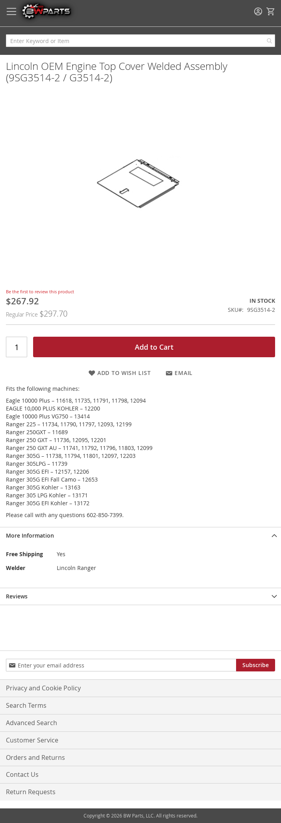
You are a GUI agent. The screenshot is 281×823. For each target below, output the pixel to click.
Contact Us (22, 774)
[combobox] (140, 40)
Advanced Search (31, 722)
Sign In (258, 11)
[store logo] (46, 11)
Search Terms (26, 705)
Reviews (17, 596)
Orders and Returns (35, 757)
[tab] (140, 535)
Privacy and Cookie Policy (43, 688)
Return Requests (31, 791)
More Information (30, 535)
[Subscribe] (255, 665)
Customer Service (32, 740)
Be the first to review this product (40, 291)
